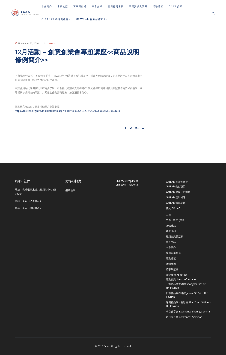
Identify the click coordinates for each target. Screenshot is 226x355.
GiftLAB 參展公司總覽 (178, 191)
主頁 (168, 214)
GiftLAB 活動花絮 (175, 202)
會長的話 (62, 6)
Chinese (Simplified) (127, 181)
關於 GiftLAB (173, 208)
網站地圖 (70, 190)
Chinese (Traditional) (127, 184)
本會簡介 (46, 6)
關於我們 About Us (176, 274)
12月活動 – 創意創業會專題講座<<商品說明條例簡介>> (77, 56)
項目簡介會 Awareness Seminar (184, 317)
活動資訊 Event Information (181, 279)
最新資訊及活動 (138, 6)
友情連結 (171, 225)
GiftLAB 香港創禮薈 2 (92, 19)
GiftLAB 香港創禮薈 (56, 19)
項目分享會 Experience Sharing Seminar (188, 311)
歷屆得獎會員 (116, 6)
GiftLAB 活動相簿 (175, 197)
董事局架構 (80, 6)
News (52, 43)
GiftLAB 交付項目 (175, 186)
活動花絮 (158, 6)
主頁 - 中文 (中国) (175, 220)
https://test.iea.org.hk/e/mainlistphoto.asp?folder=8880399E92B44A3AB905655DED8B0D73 (67, 110)
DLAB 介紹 (176, 6)
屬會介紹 (97, 6)
